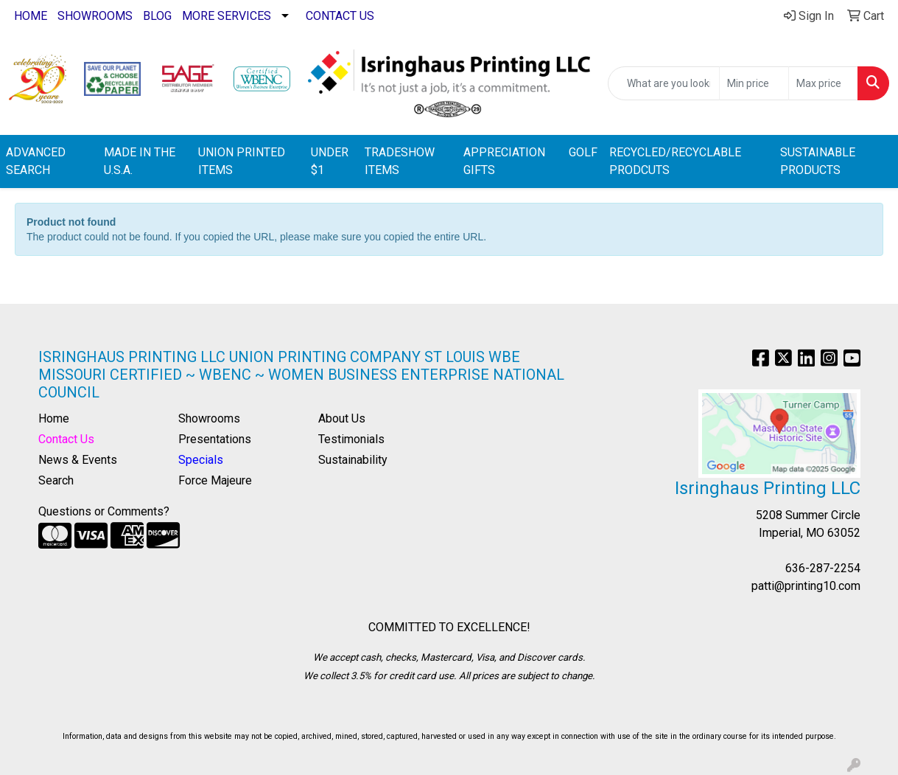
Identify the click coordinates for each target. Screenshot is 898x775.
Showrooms (209, 418)
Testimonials (351, 439)
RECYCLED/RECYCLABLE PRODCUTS (675, 161)
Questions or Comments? (103, 511)
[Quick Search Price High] (823, 83)
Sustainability (352, 460)
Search (56, 480)
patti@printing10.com (805, 586)
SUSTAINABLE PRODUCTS (817, 161)
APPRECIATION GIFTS (504, 161)
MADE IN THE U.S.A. (139, 161)
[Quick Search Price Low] (754, 83)
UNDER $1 (329, 161)
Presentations (214, 439)
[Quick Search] (664, 83)
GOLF (583, 152)
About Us (341, 418)
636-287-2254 (822, 568)
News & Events (77, 460)
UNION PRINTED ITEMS (241, 161)
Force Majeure (215, 480)
